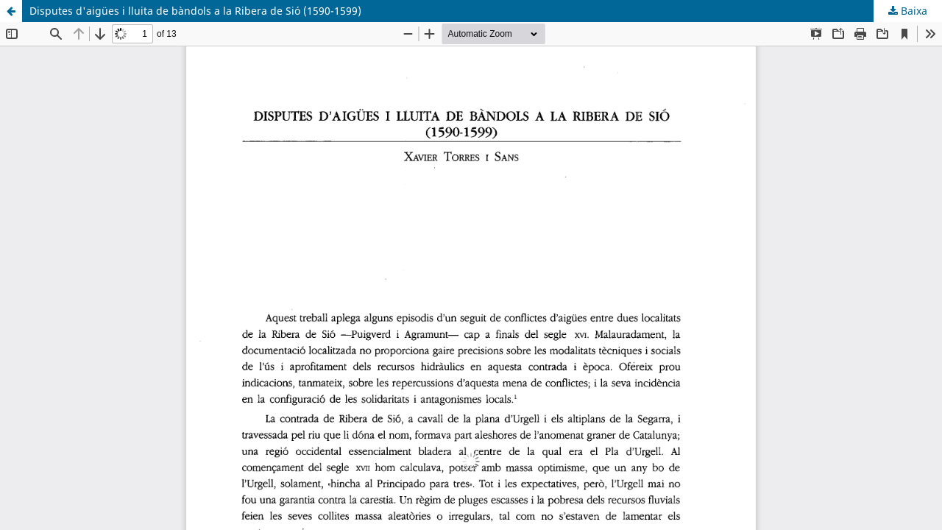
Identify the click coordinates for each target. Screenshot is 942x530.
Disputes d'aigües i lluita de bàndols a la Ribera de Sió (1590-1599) (195, 11)
